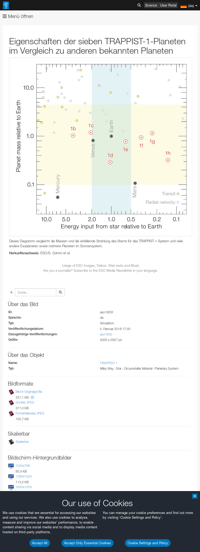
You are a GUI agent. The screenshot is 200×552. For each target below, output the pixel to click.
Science (151, 5)
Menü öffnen (18, 16)
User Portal (168, 5)
